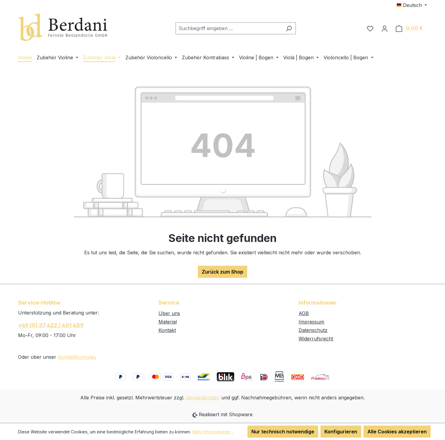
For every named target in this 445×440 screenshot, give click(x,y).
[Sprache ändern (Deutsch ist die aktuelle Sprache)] (412, 5)
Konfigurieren (340, 432)
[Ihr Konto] (384, 28)
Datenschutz (313, 330)
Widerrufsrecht (316, 339)
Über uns (169, 313)
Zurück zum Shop (222, 272)
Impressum (311, 322)
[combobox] (229, 28)
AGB (304, 313)
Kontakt (167, 330)
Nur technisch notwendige (282, 432)
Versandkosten (203, 398)
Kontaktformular (76, 357)
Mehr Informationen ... (213, 431)
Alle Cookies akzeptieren (397, 432)
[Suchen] (289, 28)
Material (167, 322)
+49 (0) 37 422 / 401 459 (51, 325)
